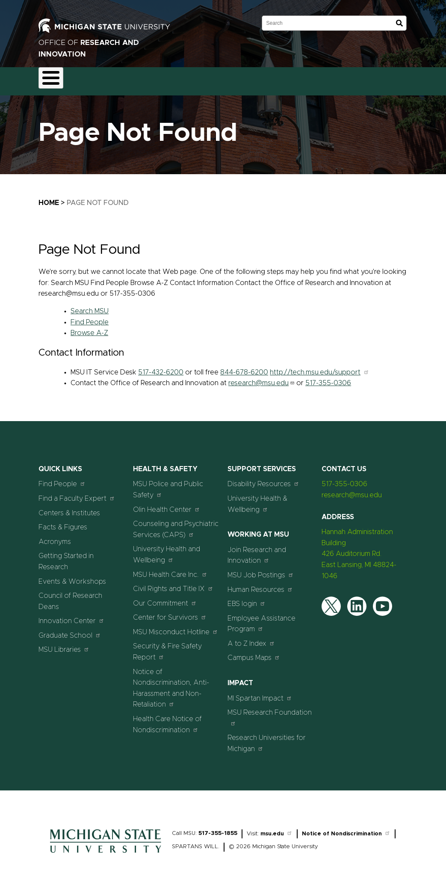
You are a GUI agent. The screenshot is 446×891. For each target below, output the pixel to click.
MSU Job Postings (260, 569)
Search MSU (90, 306)
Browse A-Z (89, 328)
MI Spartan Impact (259, 693)
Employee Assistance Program (261, 619)
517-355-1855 (217, 828)
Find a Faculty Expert (76, 493)
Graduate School (69, 630)
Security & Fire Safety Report (167, 647)
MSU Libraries (63, 644)
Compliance (171, 79)
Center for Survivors (170, 612)
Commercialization (231, 79)
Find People (90, 317)
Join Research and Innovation (256, 550)
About (56, 79)
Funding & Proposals (110, 79)
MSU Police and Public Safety (168, 485)
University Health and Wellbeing (166, 550)
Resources (289, 79)
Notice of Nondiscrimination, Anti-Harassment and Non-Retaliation (171, 683)
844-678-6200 (244, 367)
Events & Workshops (72, 576)
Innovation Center (71, 616)
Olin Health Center (166, 504)
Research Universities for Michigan (266, 739)
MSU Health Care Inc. (170, 569)
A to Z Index (251, 638)
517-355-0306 (328, 378)
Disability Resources (263, 479)
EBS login (246, 599)
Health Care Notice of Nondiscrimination (167, 719)
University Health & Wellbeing (257, 499)
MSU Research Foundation (269, 712)
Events (363, 79)
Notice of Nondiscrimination (346, 829)
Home (48, 197)
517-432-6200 (160, 367)
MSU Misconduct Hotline (175, 626)
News (328, 79)
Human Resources (260, 584)
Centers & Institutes (69, 508)
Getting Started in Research (66, 557)
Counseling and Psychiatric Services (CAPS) (176, 525)
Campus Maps (253, 652)
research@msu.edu (261, 378)
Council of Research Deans (70, 597)
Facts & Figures (62, 522)
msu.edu (276, 829)
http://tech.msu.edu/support (319, 367)
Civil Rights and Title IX (173, 584)
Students (403, 79)
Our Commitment (165, 598)
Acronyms (54, 536)
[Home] (105, 849)
